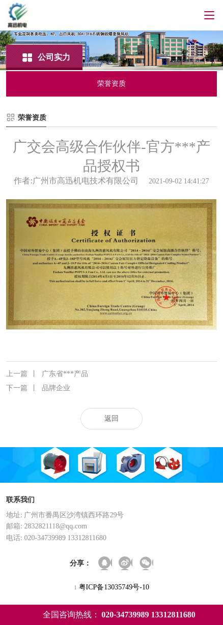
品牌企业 (38, 388)
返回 (111, 418)
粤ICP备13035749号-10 (114, 587)
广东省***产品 (47, 374)
